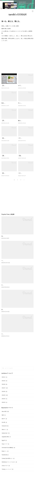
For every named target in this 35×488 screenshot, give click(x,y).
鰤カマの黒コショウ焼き (25, 126)
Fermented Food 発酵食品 (8, 466)
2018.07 (5, 406)
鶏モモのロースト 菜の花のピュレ (10, 254)
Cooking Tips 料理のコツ (8, 477)
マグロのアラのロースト (7, 279)
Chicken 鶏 (5, 444)
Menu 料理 (5, 430)
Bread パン (5, 469)
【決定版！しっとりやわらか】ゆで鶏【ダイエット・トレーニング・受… (8, 87)
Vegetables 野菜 (6, 455)
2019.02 (4, 399)
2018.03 (4, 421)
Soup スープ (5, 462)
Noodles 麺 (5, 473)
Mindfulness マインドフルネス (9, 480)
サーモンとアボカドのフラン (8, 352)
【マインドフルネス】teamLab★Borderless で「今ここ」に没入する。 (25, 189)
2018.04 (4, 417)
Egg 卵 (4, 459)
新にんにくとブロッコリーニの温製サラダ (12, 328)
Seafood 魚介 (6, 451)
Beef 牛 (4, 437)
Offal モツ (5, 448)
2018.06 (4, 410)
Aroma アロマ (6, 484)
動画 (4, 433)
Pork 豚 (4, 441)
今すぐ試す (22, 6)
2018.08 (4, 402)
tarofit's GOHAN (17, 14)
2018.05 (5, 413)
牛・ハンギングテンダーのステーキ (10, 303)
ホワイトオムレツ (23, 85)
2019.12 (4, 395)
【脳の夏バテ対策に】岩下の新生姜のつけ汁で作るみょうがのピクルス (25, 168)
